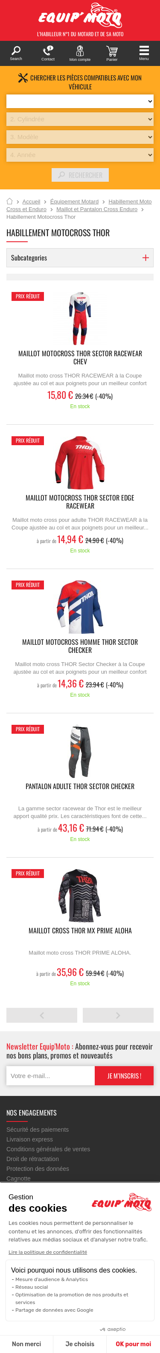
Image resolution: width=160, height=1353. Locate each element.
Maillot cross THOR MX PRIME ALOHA (80, 931)
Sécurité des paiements (37, 1129)
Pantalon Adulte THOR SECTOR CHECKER (80, 786)
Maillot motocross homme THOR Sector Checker (80, 646)
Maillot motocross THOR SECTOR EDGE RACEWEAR (80, 502)
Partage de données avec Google (54, 1310)
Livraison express (29, 1139)
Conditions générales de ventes (48, 1149)
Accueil (9, 201)
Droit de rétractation (32, 1159)
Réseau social (31, 1287)
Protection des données (37, 1168)
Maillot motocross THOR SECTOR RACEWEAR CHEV (80, 357)
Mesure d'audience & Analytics (51, 1279)
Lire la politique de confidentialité (48, 1252)
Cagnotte (18, 1178)
